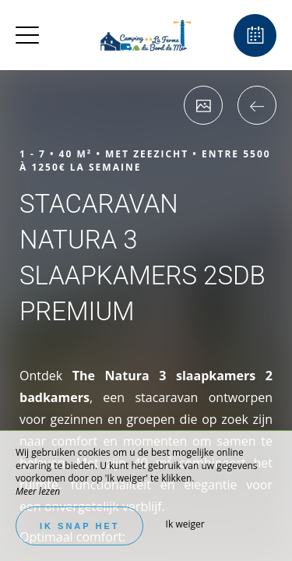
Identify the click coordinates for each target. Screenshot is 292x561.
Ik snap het (79, 526)
